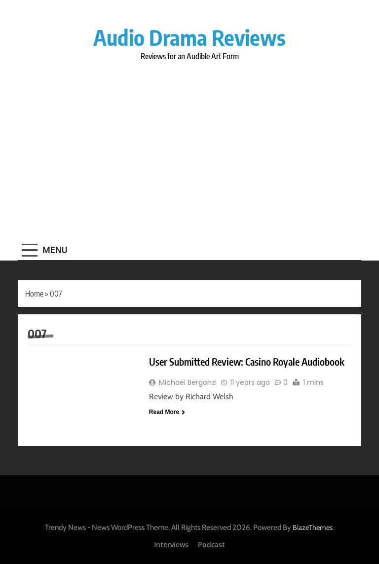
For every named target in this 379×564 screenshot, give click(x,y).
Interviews (171, 544)
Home (34, 294)
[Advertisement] (189, 148)
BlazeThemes (313, 527)
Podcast (211, 544)
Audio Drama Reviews (189, 37)
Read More (167, 412)
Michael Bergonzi (188, 382)
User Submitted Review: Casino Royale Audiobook (246, 361)
